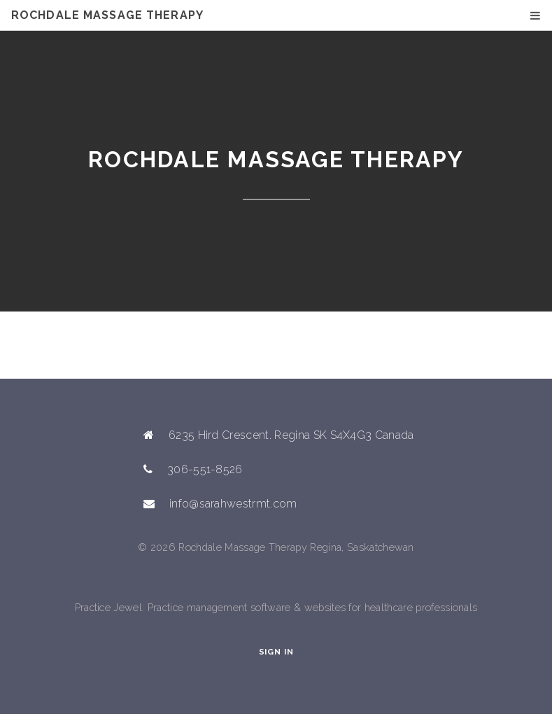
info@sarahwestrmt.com (233, 503)
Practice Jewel (108, 607)
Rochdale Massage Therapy (107, 15)
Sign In (276, 652)
